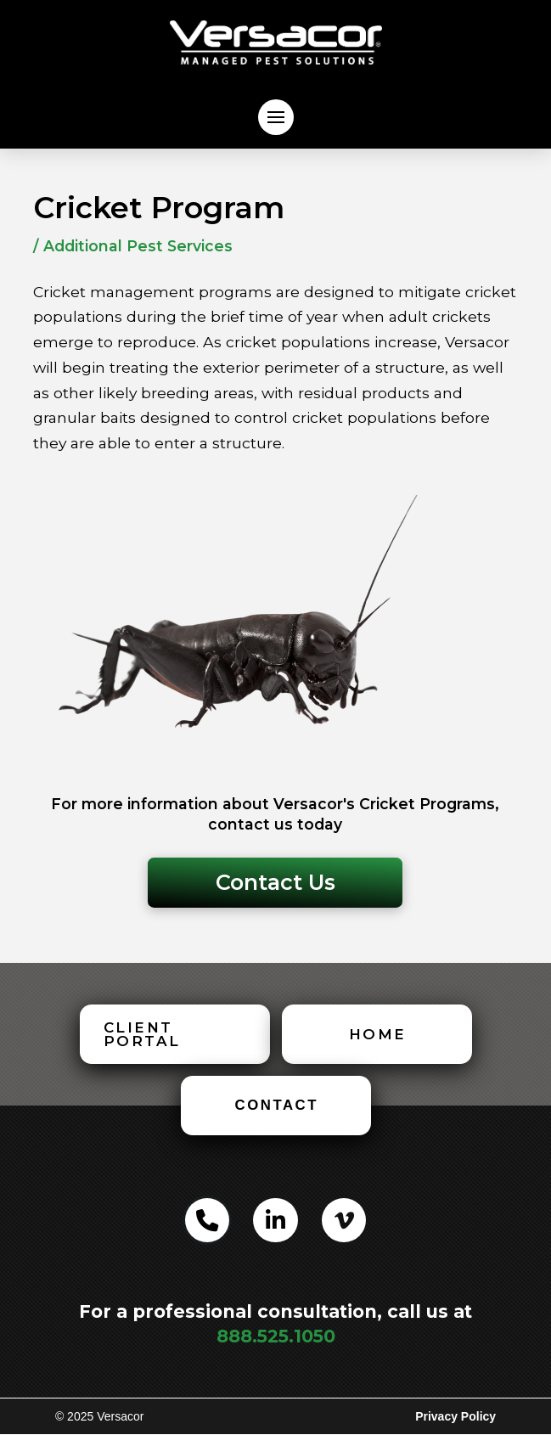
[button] (276, 117)
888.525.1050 (275, 1336)
